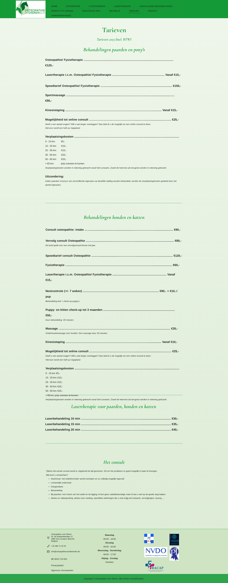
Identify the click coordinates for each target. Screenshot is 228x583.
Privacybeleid (57, 565)
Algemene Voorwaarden (62, 570)
